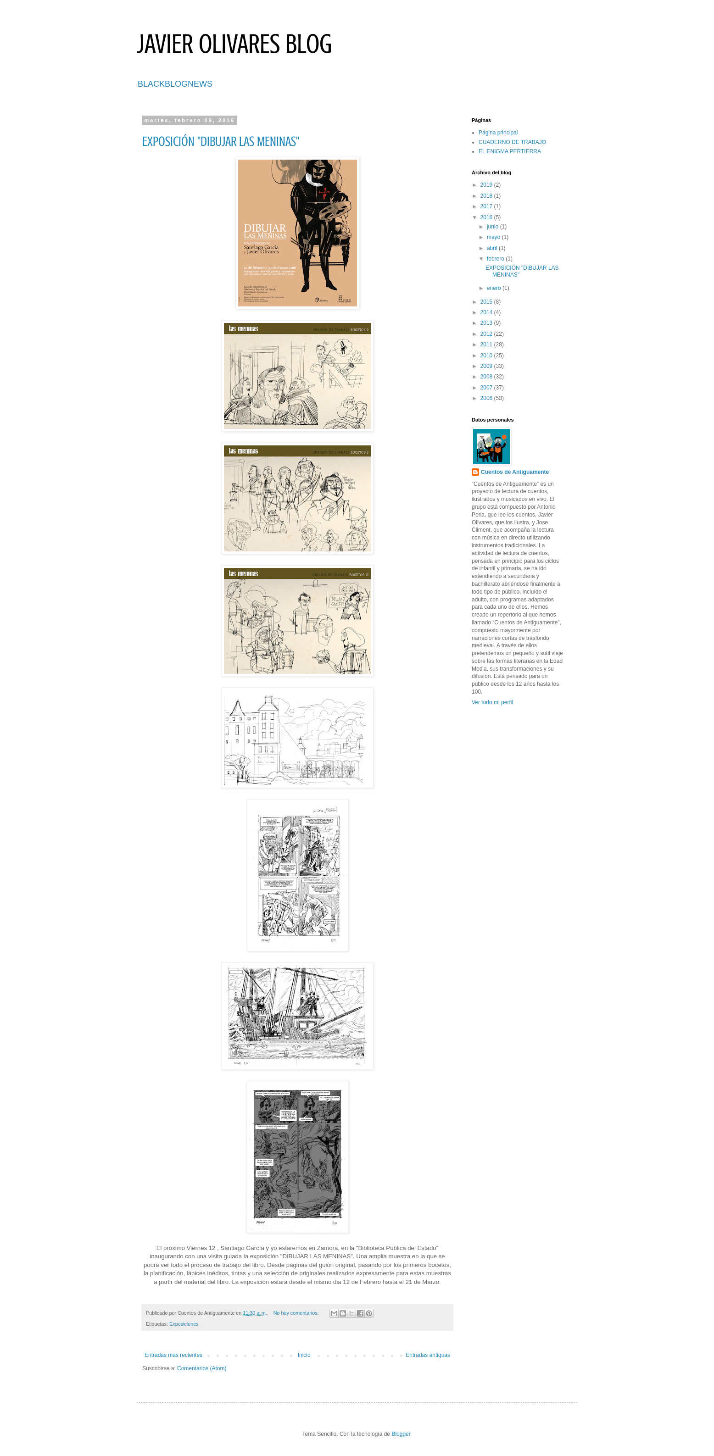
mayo (494, 237)
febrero (496, 259)
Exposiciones (184, 1324)
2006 (487, 398)
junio (493, 226)
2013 (487, 323)
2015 (487, 302)
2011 (487, 344)
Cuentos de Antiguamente (515, 472)
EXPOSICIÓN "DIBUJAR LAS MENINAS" (220, 141)
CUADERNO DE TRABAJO (512, 142)
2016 (487, 217)
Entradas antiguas (428, 1355)
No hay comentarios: (296, 1313)
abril (493, 248)
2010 (487, 355)
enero (494, 288)
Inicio (304, 1355)
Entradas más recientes (173, 1355)
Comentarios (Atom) (201, 1368)
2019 (487, 185)
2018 (487, 196)
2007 (487, 387)
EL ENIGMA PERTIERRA (510, 151)
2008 (487, 376)
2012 (487, 334)
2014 (487, 312)
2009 (487, 366)
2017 (487, 206)
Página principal (498, 132)
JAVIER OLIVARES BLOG (234, 43)
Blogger (400, 1434)
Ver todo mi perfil (492, 702)
